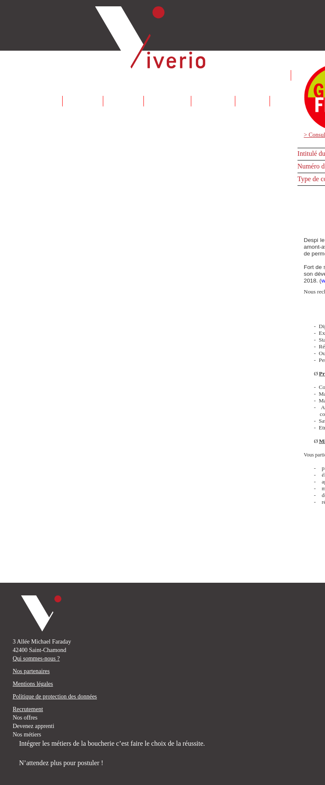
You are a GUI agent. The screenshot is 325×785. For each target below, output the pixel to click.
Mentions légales (33, 684)
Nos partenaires (31, 671)
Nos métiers (27, 734)
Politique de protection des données (55, 696)
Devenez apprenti (33, 726)
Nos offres (25, 717)
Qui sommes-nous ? (36, 658)
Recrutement (28, 709)
